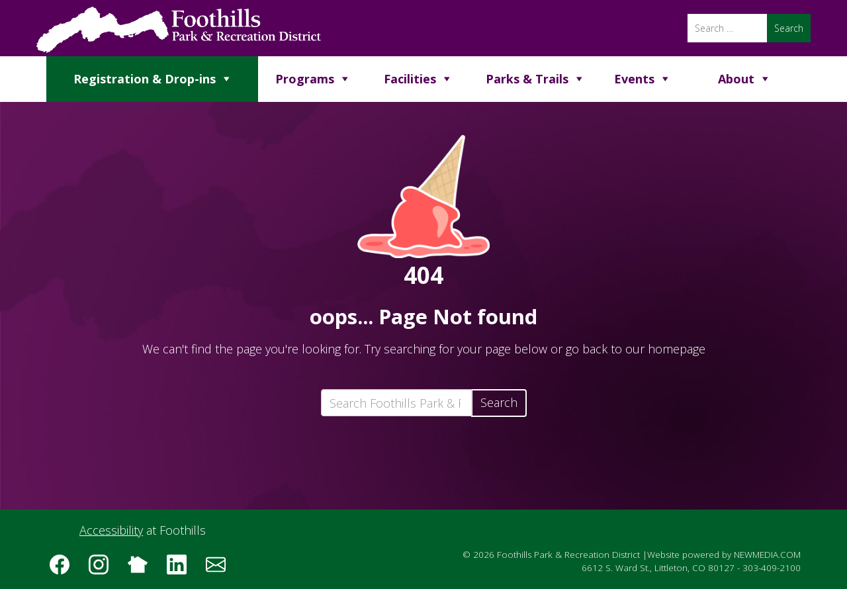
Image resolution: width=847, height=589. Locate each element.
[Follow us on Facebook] (64, 569)
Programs (304, 79)
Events (634, 79)
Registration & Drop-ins (144, 79)
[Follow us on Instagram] (103, 569)
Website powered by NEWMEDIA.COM (724, 555)
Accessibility (111, 530)
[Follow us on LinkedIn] (181, 569)
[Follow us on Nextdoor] (142, 569)
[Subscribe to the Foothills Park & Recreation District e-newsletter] (220, 569)
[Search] (727, 28)
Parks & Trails (527, 79)
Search (498, 402)
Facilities (410, 79)
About (736, 79)
